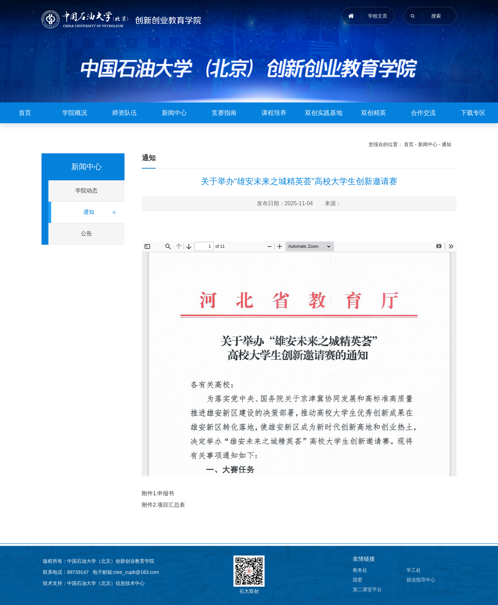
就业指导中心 (420, 580)
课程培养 (273, 112)
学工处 (413, 570)
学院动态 (86, 190)
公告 (86, 233)
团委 (357, 580)
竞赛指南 (224, 112)
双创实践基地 (323, 112)
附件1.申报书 (158, 493)
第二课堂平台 (367, 589)
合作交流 (423, 112)
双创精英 (373, 112)
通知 (446, 144)
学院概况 (74, 112)
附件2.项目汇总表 (163, 505)
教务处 (360, 570)
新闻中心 (174, 112)
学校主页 (377, 16)
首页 (25, 112)
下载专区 (473, 112)
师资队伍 (124, 112)
